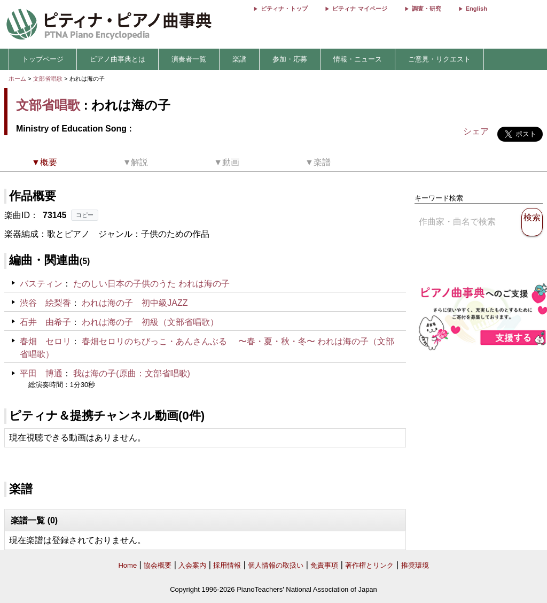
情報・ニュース (357, 59)
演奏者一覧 (188, 59)
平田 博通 (41, 373)
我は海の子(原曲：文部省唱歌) (131, 373)
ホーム (17, 78)
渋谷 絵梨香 (45, 302)
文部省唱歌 (47, 78)
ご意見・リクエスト (439, 59)
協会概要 (157, 565)
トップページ (43, 59)
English (476, 8)
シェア (476, 131)
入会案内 (192, 565)
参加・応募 (289, 59)
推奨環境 (415, 565)
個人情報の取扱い (275, 565)
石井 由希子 (45, 322)
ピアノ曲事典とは (117, 59)
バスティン (41, 283)
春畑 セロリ (45, 341)
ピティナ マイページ (359, 8)
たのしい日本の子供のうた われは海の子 (151, 283)
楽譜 (239, 59)
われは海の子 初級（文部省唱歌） (150, 322)
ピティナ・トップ (284, 8)
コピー (84, 215)
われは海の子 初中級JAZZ (134, 302)
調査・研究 (426, 8)
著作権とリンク (369, 565)
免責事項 (324, 565)
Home (127, 565)
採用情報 (227, 565)
